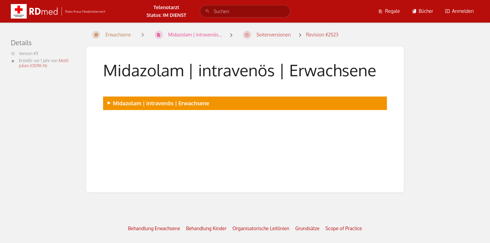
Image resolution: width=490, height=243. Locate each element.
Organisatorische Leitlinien (260, 228)
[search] (245, 11)
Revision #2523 (322, 34)
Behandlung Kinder (206, 228)
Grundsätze (307, 228)
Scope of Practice (343, 228)
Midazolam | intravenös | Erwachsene (161, 103)
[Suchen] (207, 11)
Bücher (422, 11)
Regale (389, 11)
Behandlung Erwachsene (154, 228)
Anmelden (459, 11)
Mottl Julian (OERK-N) (44, 63)
